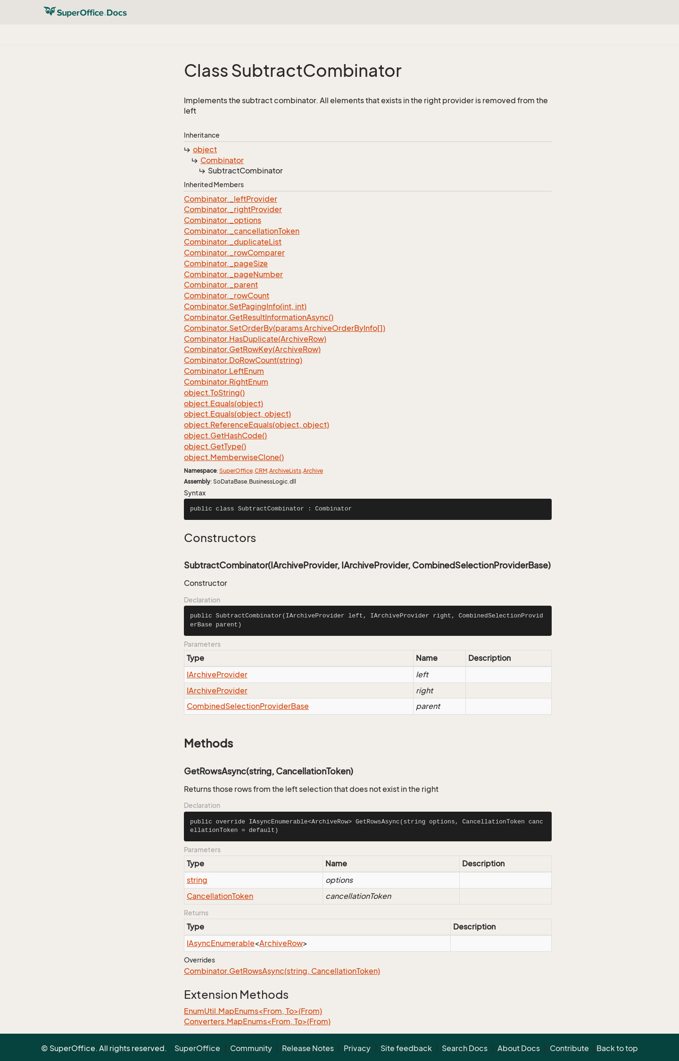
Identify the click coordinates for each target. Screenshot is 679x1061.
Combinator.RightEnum (226, 382)
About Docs (518, 1048)
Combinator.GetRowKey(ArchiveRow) (252, 349)
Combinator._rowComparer (234, 252)
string (197, 880)
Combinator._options (222, 220)
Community (251, 1048)
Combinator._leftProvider (230, 199)
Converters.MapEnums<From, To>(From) (257, 1021)
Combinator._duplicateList (233, 242)
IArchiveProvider (217, 674)
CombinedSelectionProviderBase (248, 706)
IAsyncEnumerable (221, 943)
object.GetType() (215, 446)
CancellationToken (220, 896)
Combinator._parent (221, 284)
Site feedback (406, 1048)
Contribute (569, 1048)
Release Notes (308, 1048)
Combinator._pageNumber (233, 274)
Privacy (357, 1048)
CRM (261, 470)
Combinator (222, 160)
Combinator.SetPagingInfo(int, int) (245, 306)
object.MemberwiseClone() (234, 457)
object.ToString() (214, 392)
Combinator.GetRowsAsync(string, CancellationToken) (282, 971)
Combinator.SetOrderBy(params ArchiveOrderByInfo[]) (284, 328)
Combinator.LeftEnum (224, 371)
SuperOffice (236, 470)
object (205, 149)
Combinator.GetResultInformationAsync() (258, 317)
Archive (313, 470)
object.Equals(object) (223, 403)
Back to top (617, 1048)
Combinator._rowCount (226, 295)
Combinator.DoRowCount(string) (243, 360)
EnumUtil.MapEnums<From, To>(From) (253, 1011)
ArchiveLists (285, 470)
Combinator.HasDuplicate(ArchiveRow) (255, 339)
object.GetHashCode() (225, 435)
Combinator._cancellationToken (241, 231)
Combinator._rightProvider (233, 209)
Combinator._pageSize (226, 263)
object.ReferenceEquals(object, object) (256, 424)
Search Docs (465, 1048)
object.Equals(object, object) (237, 414)
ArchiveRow (281, 943)
